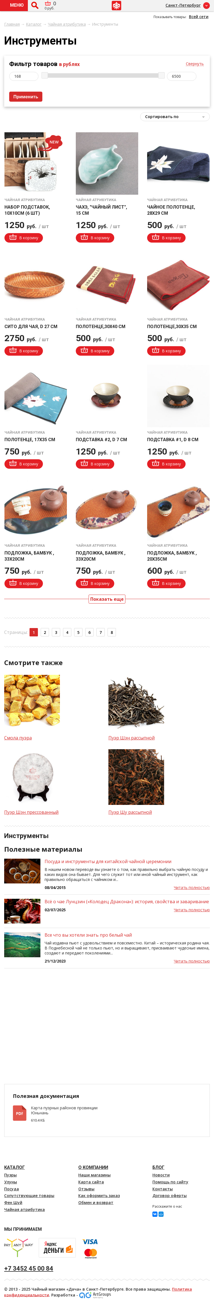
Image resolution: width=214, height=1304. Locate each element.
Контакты (162, 1188)
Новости (161, 1175)
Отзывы (86, 1188)
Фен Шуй (13, 1202)
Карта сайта (91, 1182)
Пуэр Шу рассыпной (130, 812)
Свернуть (195, 64)
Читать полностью (192, 887)
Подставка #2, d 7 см (101, 439)
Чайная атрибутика (67, 24)
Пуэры (10, 1175)
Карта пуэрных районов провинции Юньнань (64, 1110)
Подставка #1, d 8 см (172, 439)
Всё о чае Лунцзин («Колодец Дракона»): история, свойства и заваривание (127, 901)
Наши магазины (94, 1175)
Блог (158, 1167)
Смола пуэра (18, 738)
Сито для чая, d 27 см (30, 326)
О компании (93, 1167)
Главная (12, 24)
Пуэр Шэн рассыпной (131, 738)
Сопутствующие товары (29, 1195)
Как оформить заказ (99, 1195)
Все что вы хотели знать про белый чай (88, 935)
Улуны (10, 1182)
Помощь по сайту (170, 1182)
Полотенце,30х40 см (100, 326)
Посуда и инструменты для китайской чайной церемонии (108, 861)
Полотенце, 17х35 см (29, 439)
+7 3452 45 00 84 (28, 1268)
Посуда (11, 1188)
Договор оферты (169, 1195)
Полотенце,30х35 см (172, 326)
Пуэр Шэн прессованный (31, 812)
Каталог (34, 24)
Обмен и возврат (95, 1202)
